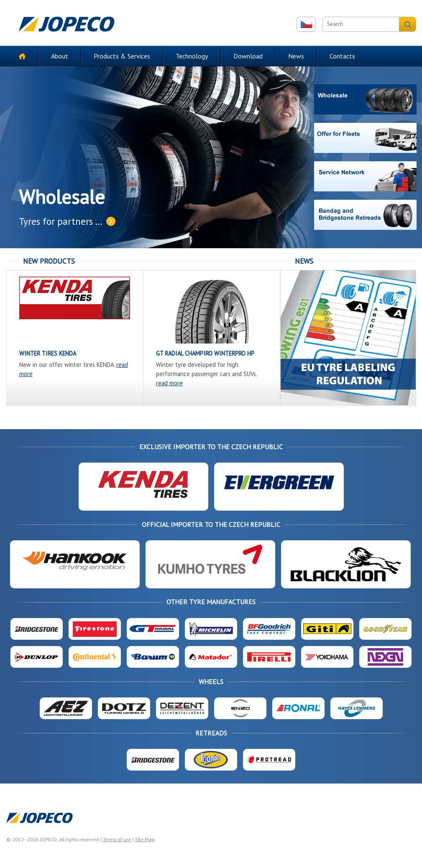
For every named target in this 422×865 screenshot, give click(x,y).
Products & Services (122, 56)
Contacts (342, 56)
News (296, 56)
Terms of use (117, 839)
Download (248, 56)
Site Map (145, 839)
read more (169, 383)
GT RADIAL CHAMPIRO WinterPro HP (205, 353)
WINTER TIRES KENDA (47, 353)
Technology (192, 56)
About (59, 56)
